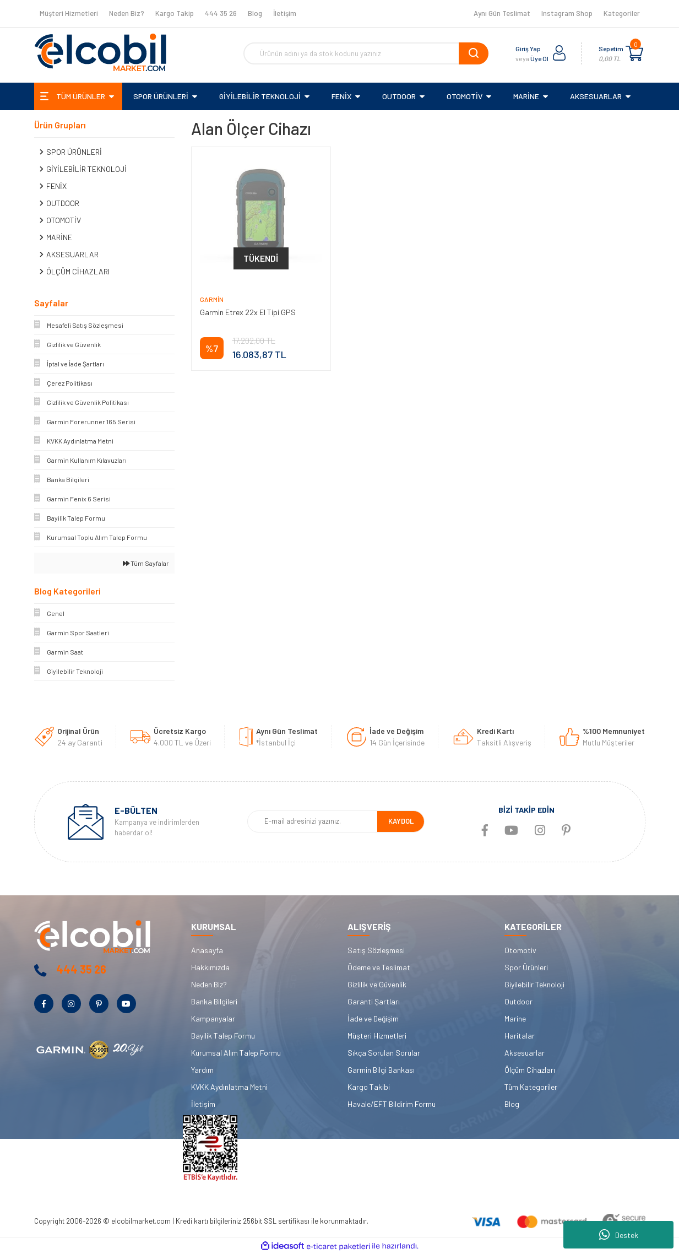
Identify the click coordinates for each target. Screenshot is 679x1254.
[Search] (365, 53)
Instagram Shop (567, 13)
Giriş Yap (528, 48)
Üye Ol (539, 58)
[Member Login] (559, 53)
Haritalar (519, 1035)
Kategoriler (622, 13)
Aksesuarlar (524, 1052)
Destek (618, 1235)
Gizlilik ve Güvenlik (376, 984)
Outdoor (518, 1001)
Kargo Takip (174, 13)
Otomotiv (520, 950)
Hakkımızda (210, 967)
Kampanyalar (213, 1018)
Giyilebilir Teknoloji (534, 984)
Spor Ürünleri (526, 967)
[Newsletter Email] (312, 821)
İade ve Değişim (373, 1018)
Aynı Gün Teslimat (502, 13)
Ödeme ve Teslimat (378, 967)
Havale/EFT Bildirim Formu (391, 1104)
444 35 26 (221, 13)
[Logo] (100, 52)
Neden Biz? (126, 13)
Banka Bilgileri (214, 1001)
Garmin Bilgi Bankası (381, 1069)
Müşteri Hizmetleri (69, 13)
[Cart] (634, 53)
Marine (515, 1018)
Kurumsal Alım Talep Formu (236, 1052)
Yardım (202, 1069)
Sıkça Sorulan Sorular (383, 1052)
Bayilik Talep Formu (223, 1035)
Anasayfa (207, 950)
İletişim (284, 13)
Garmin (212, 299)
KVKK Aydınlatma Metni (229, 1086)
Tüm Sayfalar (146, 563)
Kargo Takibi (368, 1086)
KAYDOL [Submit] (401, 821)
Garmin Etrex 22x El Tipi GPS (248, 312)
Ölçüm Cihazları (529, 1069)
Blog (255, 13)
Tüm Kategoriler (530, 1086)
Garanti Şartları (373, 1001)
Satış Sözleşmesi (376, 950)
